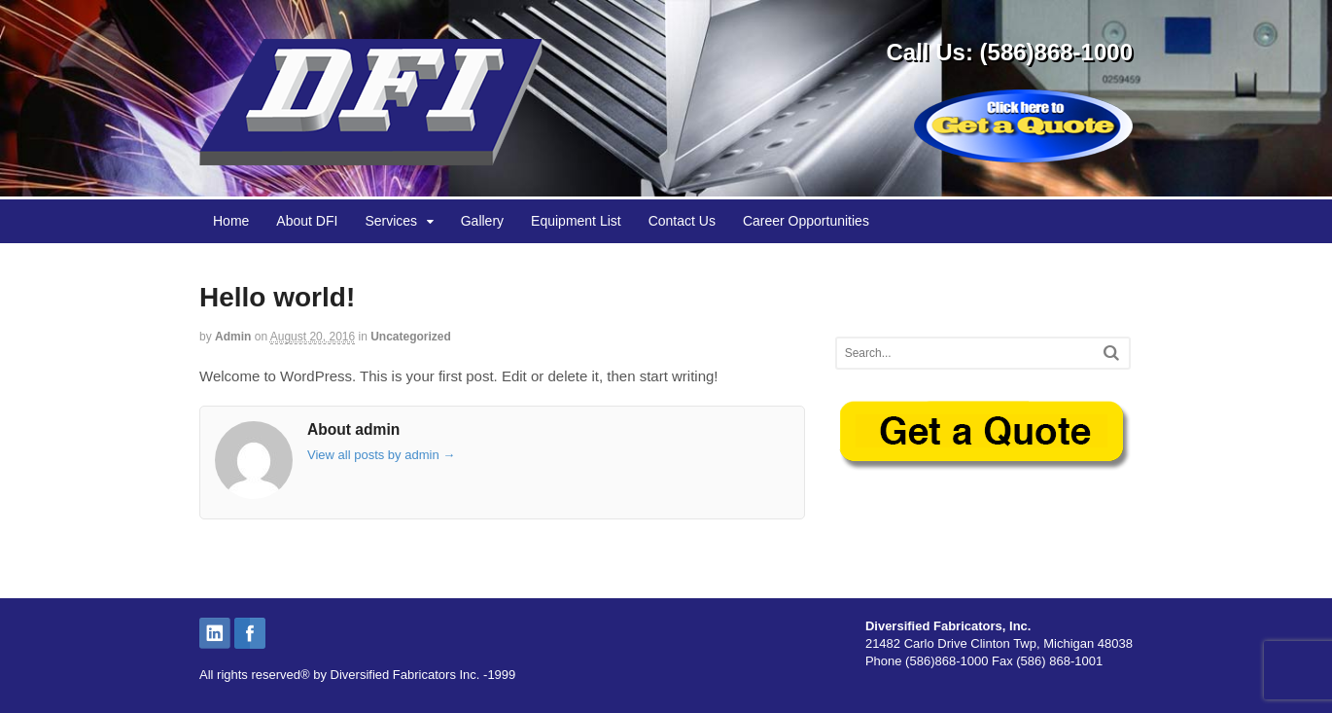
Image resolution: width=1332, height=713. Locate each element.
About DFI (306, 221)
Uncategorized (410, 336)
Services (391, 221)
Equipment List (576, 221)
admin (233, 336)
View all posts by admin (381, 454)
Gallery (482, 221)
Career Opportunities (806, 221)
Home (231, 221)
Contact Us (682, 221)
